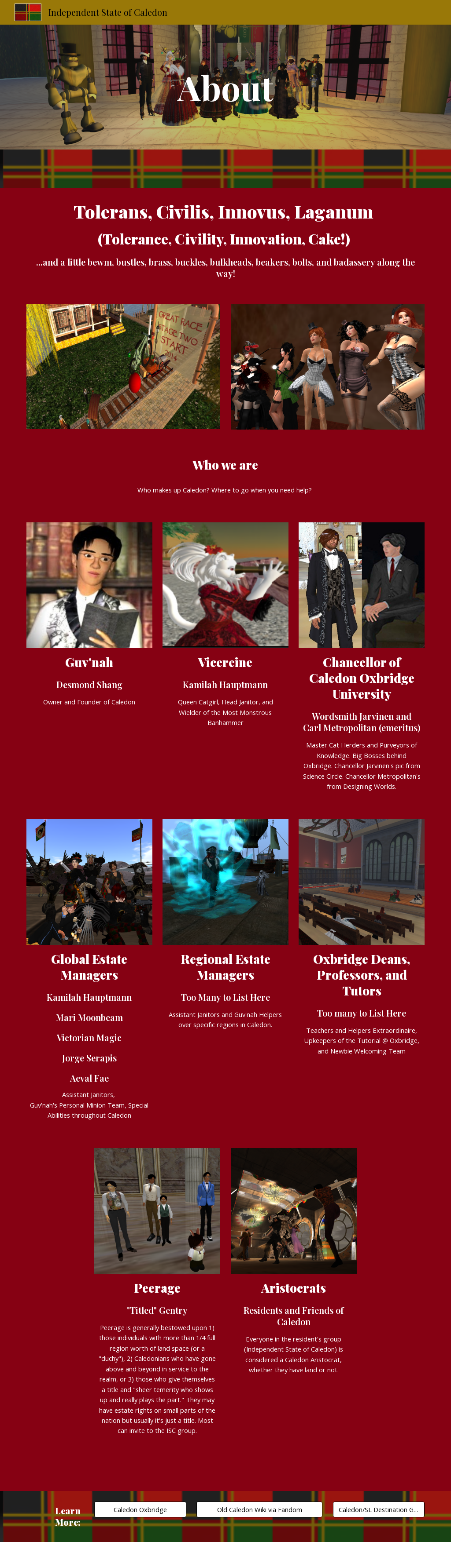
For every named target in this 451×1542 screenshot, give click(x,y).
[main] (225, 87)
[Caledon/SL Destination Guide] (379, 1509)
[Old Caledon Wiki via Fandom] (259, 1509)
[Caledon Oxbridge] (140, 1509)
